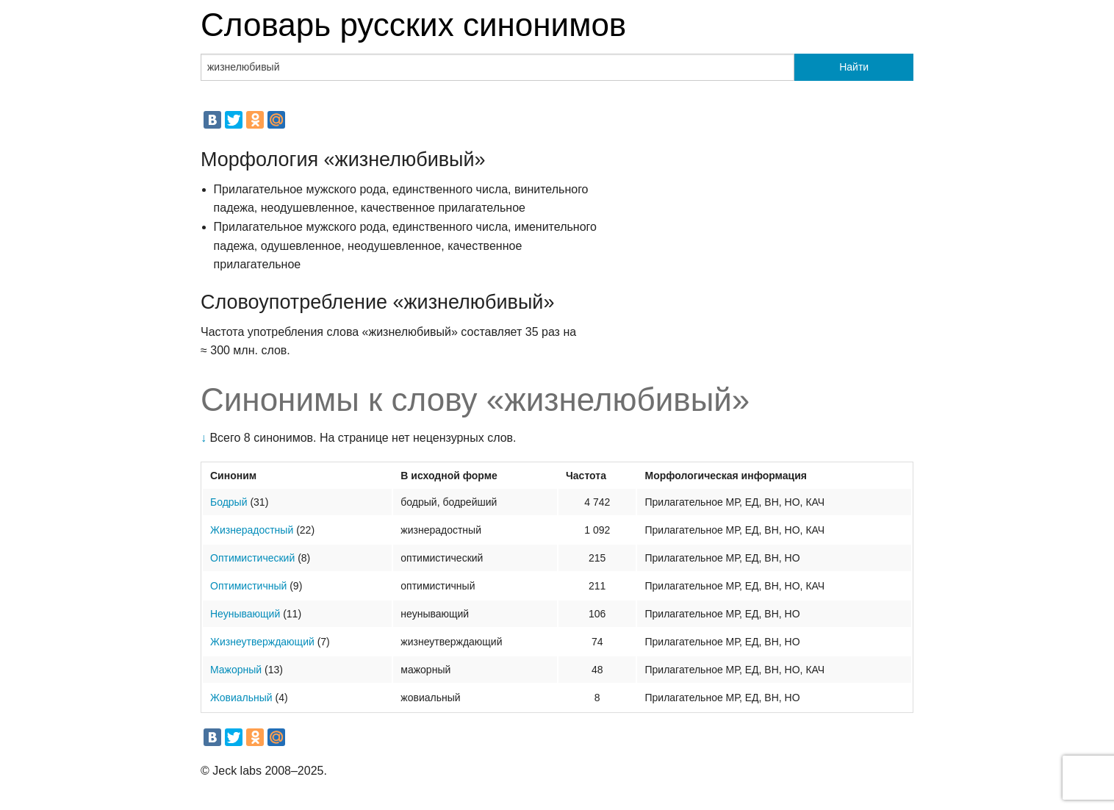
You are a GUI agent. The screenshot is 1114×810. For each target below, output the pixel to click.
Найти (854, 67)
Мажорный (236, 669)
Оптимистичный (248, 586)
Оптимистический (252, 558)
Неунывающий (245, 614)
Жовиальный (241, 697)
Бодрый (229, 502)
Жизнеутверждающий (262, 642)
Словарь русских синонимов (413, 25)
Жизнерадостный (251, 530)
